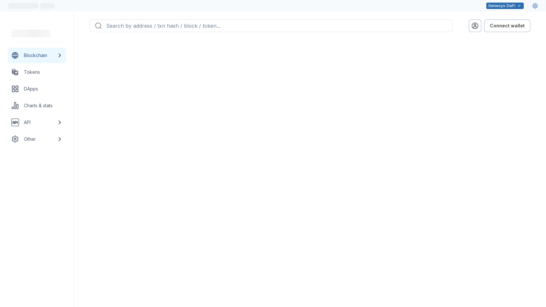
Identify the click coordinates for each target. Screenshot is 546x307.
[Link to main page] (31, 33)
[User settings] (535, 6)
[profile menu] (475, 25)
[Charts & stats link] (37, 105)
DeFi (505, 5)
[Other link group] (37, 139)
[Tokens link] (37, 72)
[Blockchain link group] (37, 55)
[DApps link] (37, 89)
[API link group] (37, 122)
